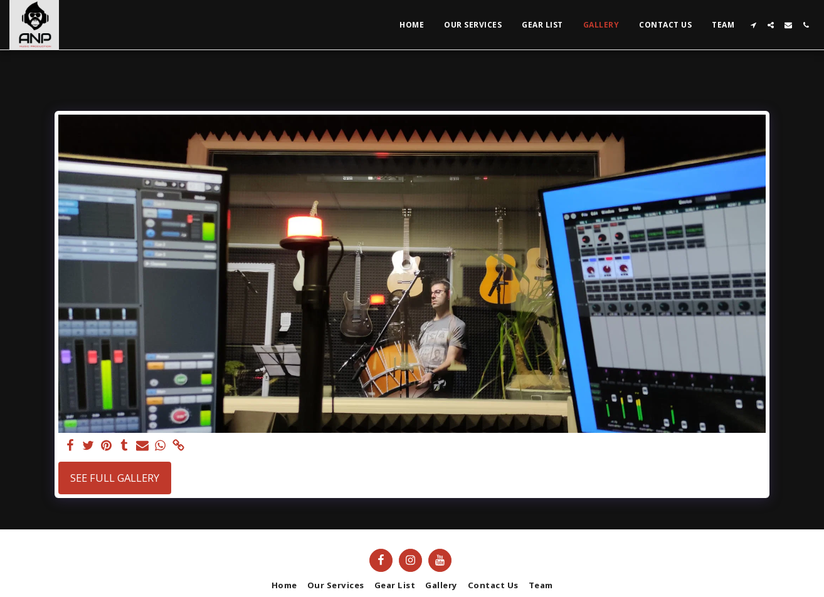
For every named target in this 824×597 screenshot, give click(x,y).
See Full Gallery (114, 477)
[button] (753, 25)
